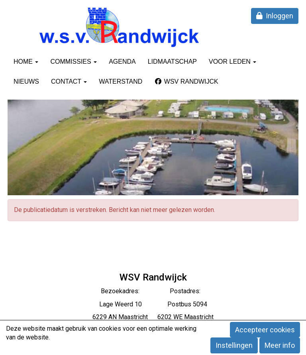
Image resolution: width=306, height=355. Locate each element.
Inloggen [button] (274, 16)
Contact (69, 81)
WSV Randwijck (186, 81)
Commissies (73, 61)
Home (26, 61)
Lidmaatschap (172, 61)
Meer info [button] (280, 345)
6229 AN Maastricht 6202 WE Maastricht (153, 317)
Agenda (122, 61)
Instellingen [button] (234, 345)
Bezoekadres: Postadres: (153, 291)
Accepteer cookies (265, 330)
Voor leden (232, 61)
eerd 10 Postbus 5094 (163, 304)
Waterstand (120, 81)
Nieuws (26, 81)
